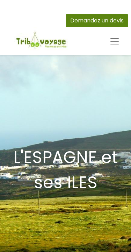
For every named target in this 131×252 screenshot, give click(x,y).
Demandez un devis (97, 20)
